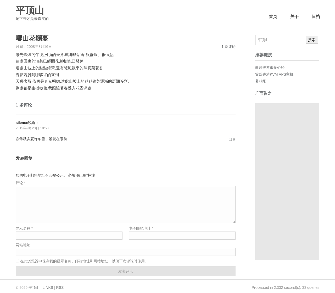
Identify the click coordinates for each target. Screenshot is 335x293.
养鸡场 (260, 81)
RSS (60, 287)
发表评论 (125, 271)
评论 (20, 183)
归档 (315, 16)
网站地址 (23, 245)
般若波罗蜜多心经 (269, 67)
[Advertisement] (287, 181)
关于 (294, 16)
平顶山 (30, 10)
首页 (273, 16)
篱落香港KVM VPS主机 (274, 74)
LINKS (48, 287)
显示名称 (24, 228)
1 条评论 (228, 46)
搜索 (311, 40)
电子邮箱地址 (141, 228)
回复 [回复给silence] (232, 140)
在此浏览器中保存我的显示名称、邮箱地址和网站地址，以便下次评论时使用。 (84, 261)
